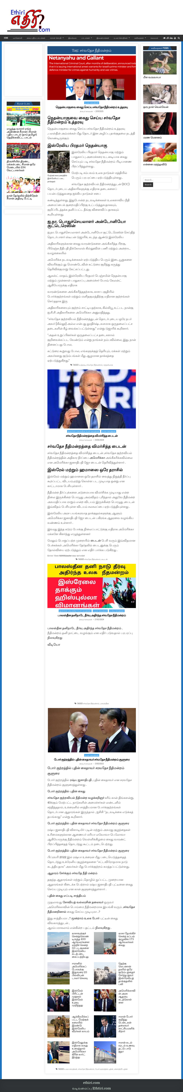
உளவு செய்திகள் (117, 611)
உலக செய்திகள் (121, 37)
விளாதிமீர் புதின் (121, 1069)
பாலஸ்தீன (104, 703)
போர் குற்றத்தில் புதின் (104, 1069)
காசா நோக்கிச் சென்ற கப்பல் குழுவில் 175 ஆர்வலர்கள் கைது (126, 939)
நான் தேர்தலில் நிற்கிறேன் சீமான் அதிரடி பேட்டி (22, 197)
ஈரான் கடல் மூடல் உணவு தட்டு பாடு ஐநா (126, 1047)
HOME (6, 37)
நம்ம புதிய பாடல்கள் (36, 37)
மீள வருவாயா (152, 77)
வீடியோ (53, 644)
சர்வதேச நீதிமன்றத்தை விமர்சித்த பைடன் (92, 436)
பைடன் (96, 540)
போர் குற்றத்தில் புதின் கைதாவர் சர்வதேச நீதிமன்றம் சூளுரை (92, 759)
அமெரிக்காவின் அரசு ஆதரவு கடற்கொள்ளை (126, 996)
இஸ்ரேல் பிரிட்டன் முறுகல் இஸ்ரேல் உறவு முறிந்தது (77, 998)
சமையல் (154, 37)
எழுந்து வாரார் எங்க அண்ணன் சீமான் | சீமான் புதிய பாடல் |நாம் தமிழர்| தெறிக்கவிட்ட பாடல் (22, 133)
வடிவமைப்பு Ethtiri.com (91, 1088)
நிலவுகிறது (54, 637)
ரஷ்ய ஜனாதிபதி (81, 780)
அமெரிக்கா (97, 458)
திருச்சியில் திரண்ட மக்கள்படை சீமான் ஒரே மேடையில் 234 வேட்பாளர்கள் (21, 166)
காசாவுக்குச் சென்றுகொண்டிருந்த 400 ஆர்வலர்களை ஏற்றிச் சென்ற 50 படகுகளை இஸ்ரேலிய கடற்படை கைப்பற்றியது (80, 945)
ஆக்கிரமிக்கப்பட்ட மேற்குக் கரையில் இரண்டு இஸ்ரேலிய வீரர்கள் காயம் (80, 1024)
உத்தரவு (82, 365)
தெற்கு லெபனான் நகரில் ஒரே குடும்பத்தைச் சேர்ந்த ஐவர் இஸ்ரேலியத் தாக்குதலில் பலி (126, 974)
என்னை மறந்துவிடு (155, 164)
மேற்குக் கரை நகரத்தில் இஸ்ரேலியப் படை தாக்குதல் (57, 178)
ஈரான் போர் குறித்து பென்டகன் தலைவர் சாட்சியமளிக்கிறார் (126, 1024)
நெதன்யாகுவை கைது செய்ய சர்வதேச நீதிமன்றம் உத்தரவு (92, 107)
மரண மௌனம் (152, 137)
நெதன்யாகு (108, 365)
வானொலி (17, 37)
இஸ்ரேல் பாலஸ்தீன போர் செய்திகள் (83, 431)
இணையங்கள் (103, 37)
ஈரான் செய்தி (55, 37)
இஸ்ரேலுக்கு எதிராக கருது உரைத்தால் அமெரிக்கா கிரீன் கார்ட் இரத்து (80, 1050)
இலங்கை (72, 37)
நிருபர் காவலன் (86, 111)
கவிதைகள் (139, 37)
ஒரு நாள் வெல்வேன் (155, 106)
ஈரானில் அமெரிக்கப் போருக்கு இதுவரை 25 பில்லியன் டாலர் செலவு (80, 971)
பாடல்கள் (85, 37)
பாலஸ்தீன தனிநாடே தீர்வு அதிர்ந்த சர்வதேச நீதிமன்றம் (92, 615)
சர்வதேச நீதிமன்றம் (94, 365)
